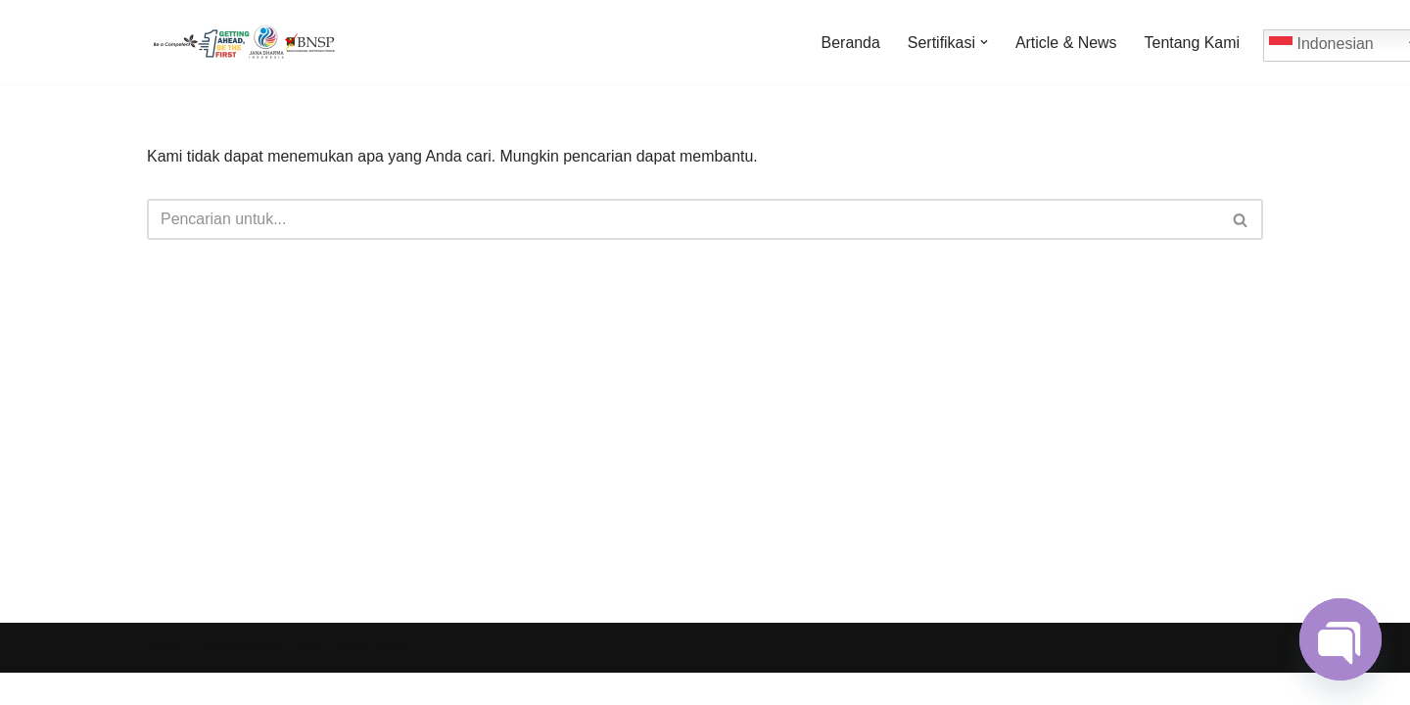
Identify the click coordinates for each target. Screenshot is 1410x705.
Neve (165, 680)
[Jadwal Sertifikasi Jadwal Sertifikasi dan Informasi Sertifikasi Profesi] (245, 42)
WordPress (369, 680)
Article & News (1065, 42)
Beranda (849, 42)
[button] (983, 42)
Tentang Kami (1192, 42)
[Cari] (683, 219)
